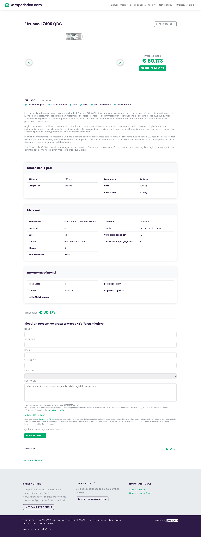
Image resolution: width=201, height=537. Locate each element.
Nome (28, 329)
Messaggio (30, 381)
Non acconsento (54, 429)
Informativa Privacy (46, 419)
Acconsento (34, 429)
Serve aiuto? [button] (165, 4)
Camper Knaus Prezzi (140, 493)
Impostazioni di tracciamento (38, 523)
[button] (100, 415)
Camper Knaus (137, 489)
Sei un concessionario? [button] (142, 4)
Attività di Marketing (36, 415)
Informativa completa (55, 410)
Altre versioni (165, 24)
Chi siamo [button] (181, 4)
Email (28, 350)
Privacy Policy (114, 520)
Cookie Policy (99, 520)
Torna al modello (34, 460)
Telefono (30, 360)
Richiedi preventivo (152, 68)
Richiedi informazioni (92, 499)
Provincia (30, 371)
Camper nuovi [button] (118, 4)
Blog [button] (191, 4)
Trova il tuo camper (38, 507)
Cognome (30, 339)
